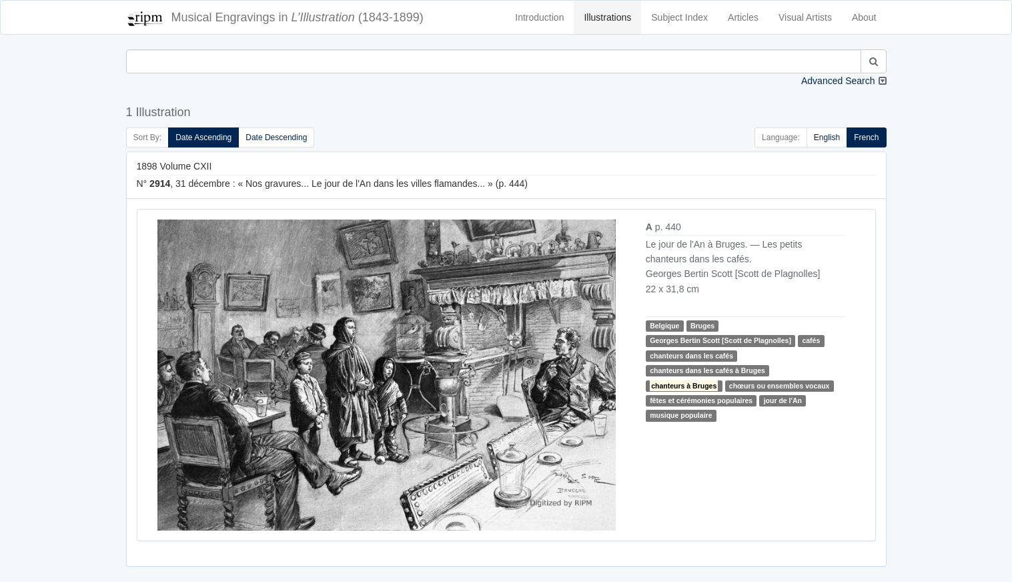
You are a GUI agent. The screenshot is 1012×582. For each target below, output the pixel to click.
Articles (743, 17)
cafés (811, 340)
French (866, 137)
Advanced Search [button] (838, 80)
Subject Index (679, 17)
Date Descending (276, 137)
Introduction (539, 17)
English (827, 137)
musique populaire (681, 415)
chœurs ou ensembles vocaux (779, 386)
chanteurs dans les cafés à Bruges (707, 370)
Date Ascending (203, 137)
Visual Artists (805, 17)
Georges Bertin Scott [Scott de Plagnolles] (720, 340)
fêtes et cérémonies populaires (701, 400)
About (864, 17)
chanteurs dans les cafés (691, 356)
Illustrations (607, 17)
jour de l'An (783, 400)
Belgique (664, 326)
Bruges (702, 326)
